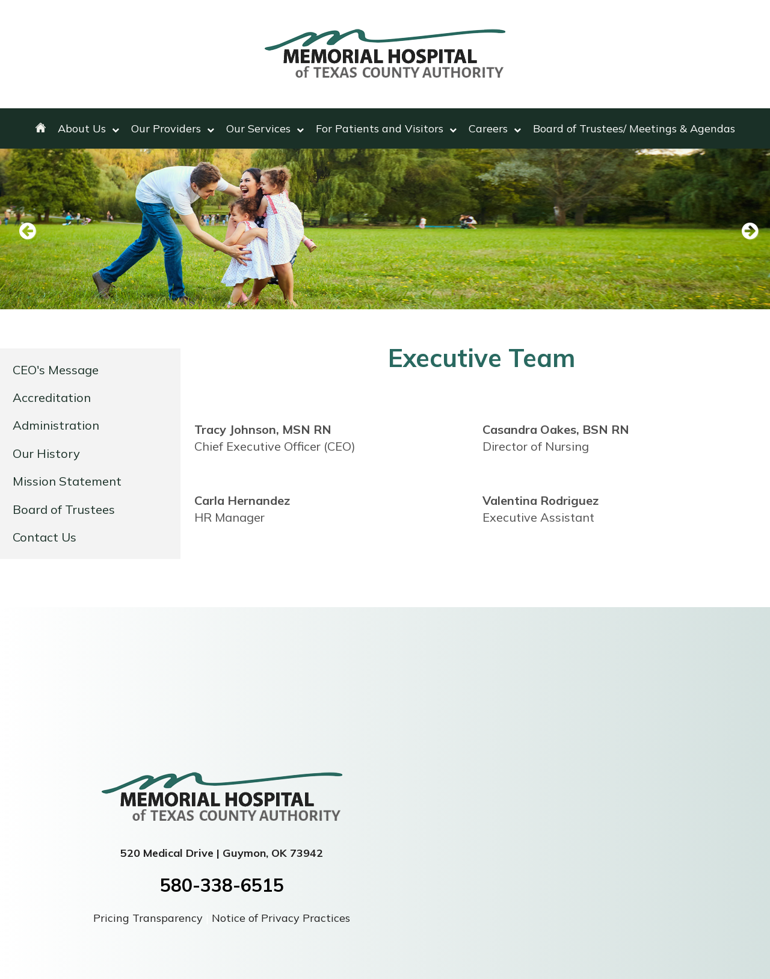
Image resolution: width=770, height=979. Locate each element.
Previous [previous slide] (27, 232)
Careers (495, 128)
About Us (88, 128)
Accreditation (52, 397)
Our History (46, 453)
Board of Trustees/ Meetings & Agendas (634, 128)
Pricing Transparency (149, 918)
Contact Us (44, 537)
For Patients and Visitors (386, 128)
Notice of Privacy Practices (281, 918)
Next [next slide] (743, 232)
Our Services (265, 128)
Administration (56, 425)
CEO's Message (56, 369)
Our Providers (172, 128)
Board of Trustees (64, 509)
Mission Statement (67, 481)
